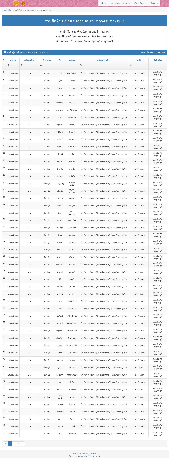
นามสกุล (71, 60)
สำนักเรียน (157, 60)
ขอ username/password (120, 3)
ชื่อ (60, 60)
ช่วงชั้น (13, 60)
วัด (138, 60)
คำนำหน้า (47, 60)
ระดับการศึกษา (29, 60)
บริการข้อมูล (140, 3)
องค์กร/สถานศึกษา (104, 60)
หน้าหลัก (7, 10)
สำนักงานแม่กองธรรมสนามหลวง (86, 454)
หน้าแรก (103, 3)
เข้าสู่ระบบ (154, 3)
